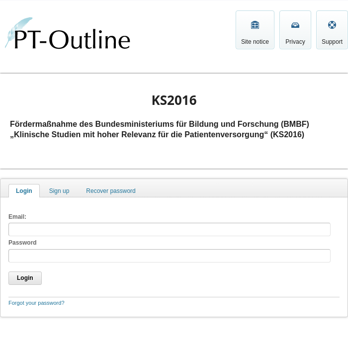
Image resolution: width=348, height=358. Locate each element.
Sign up (59, 190)
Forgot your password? (36, 303)
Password (22, 242)
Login (24, 190)
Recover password (110, 190)
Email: (17, 216)
